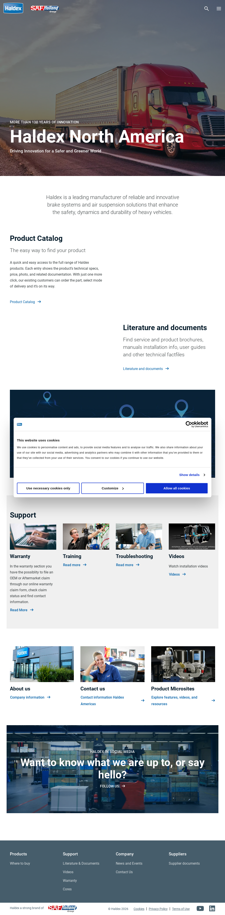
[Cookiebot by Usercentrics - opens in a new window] (189, 424)
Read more (74, 581)
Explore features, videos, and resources (183, 717)
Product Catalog (25, 302)
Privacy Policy (158, 909)
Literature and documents (146, 377)
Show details (189, 475)
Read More (21, 626)
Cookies (139, 909)
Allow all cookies (176, 488)
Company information (30, 714)
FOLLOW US (112, 803)
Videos (177, 591)
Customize (113, 488)
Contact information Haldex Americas (112, 717)
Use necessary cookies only (48, 488)
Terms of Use (181, 909)
